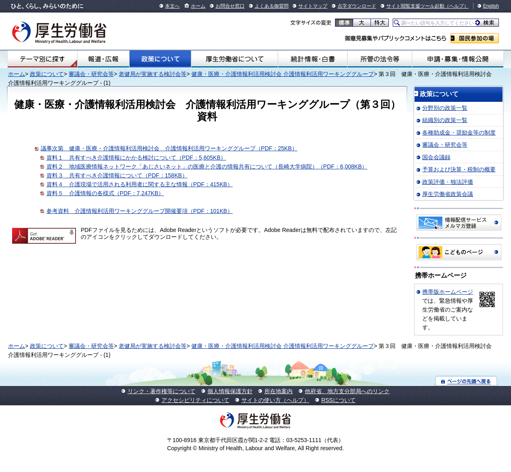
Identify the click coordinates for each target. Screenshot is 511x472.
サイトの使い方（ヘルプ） (275, 400)
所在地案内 (278, 391)
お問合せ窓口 (230, 6)
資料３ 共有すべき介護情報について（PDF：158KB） (117, 175)
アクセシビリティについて (195, 400)
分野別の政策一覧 (444, 108)
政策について (160, 59)
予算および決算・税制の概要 (459, 169)
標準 (344, 22)
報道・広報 (103, 59)
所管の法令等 (380, 59)
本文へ (172, 6)
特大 (379, 22)
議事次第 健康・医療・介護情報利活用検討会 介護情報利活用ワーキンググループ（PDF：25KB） (169, 148)
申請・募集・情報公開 (457, 59)
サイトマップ (312, 6)
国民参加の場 (474, 38)
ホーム (198, 6)
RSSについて (338, 400)
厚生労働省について (234, 59)
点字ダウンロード (356, 6)
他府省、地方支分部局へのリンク (347, 391)
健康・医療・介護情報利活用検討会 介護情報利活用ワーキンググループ (282, 74)
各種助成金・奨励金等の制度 (459, 132)
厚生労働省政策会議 (447, 194)
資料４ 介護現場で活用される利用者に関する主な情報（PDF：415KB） (139, 184)
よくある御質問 (272, 6)
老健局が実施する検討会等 (152, 74)
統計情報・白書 (312, 59)
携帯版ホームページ (447, 292)
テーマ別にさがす (42, 59)
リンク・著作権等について (161, 391)
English (491, 6)
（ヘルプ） (456, 6)
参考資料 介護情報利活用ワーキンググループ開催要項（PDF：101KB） (139, 211)
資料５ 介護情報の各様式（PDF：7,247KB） (105, 193)
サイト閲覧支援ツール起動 (415, 6)
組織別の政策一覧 (444, 120)
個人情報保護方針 (230, 391)
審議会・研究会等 (91, 74)
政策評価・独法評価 (447, 182)
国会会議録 (436, 157)
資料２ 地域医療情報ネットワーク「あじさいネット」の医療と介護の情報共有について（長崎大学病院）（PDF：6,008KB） (207, 166)
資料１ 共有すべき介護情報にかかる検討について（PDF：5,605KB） (136, 157)
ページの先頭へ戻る (466, 380)
